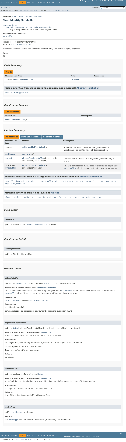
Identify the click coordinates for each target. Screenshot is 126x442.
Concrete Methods (52, 137)
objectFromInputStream (66, 181)
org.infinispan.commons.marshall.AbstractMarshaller (30, 27)
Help (58, 3)
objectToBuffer (29, 165)
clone (7, 197)
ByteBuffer (10, 168)
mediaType (27, 154)
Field (19, 10)
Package (14, 3)
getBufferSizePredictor (17, 181)
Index (51, 3)
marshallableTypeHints (16, 92)
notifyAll (68, 197)
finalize (25, 197)
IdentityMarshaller (23, 80)
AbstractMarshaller (21, 44)
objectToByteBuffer (108, 181)
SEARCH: (95, 8)
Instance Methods (30, 137)
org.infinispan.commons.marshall (27, 16)
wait (88, 197)
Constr (26, 10)
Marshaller (8, 36)
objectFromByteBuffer (33, 158)
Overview (5, 3)
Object (42, 147)
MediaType (10, 154)
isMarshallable (29, 147)
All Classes (6, 7)
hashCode (47, 197)
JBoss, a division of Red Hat (25, 439)
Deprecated (42, 3)
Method (34, 10)
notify (57, 197)
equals (16, 197)
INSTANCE (75, 80)
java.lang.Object (10, 25)
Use (28, 3)
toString (79, 197)
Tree (34, 3)
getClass (36, 197)
